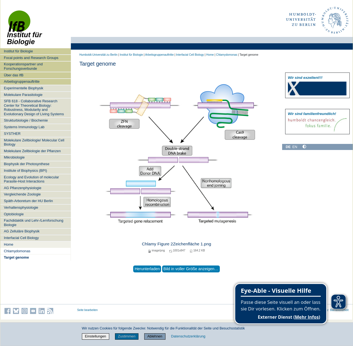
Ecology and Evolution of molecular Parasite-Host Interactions (31, 179)
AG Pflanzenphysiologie (22, 188)
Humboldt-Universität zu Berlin (98, 54)
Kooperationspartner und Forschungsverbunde (23, 66)
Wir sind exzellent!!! (305, 78)
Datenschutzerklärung (188, 336)
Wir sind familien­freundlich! (312, 114)
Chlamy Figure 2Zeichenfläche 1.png (176, 244)
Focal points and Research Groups (31, 58)
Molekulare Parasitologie (23, 95)
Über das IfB (13, 75)
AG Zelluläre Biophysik (21, 231)
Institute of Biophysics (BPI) (25, 170)
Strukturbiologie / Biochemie (26, 120)
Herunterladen (147, 269)
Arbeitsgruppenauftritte (21, 81)
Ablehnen (154, 336)
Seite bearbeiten (87, 310)
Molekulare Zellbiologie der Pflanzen (32, 151)
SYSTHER (12, 134)
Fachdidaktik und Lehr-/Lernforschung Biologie (33, 222)
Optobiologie (14, 214)
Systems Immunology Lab (24, 127)
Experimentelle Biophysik (23, 88)
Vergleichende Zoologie (22, 194)
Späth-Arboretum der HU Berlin (28, 201)
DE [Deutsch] (288, 147)
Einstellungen (95, 336)
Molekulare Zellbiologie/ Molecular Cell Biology (34, 142)
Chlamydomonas (17, 251)
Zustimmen (126, 336)
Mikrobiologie (14, 157)
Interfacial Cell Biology (21, 238)
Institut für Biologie (18, 51)
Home (8, 244)
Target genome (16, 257)
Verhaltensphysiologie (21, 207)
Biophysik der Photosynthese (26, 164)
